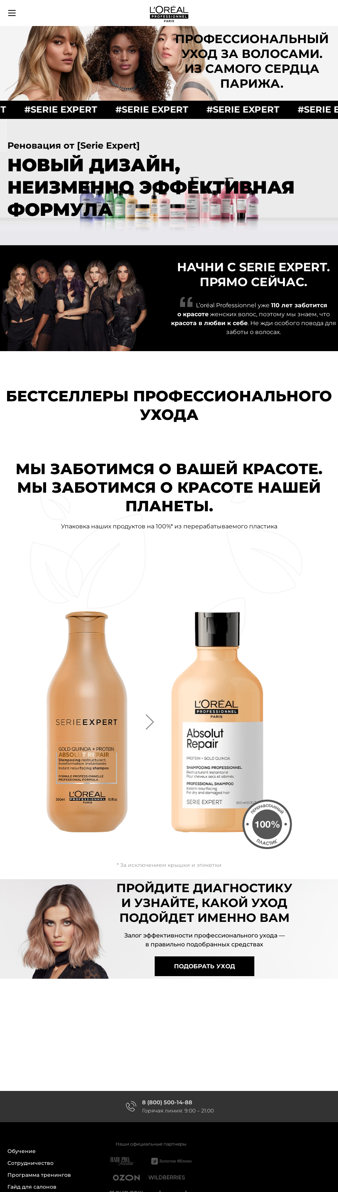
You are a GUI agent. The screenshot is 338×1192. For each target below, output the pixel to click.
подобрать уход (204, 966)
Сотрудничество (30, 1163)
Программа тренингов (39, 1175)
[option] (169, 730)
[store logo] (169, 13)
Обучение (21, 1152)
